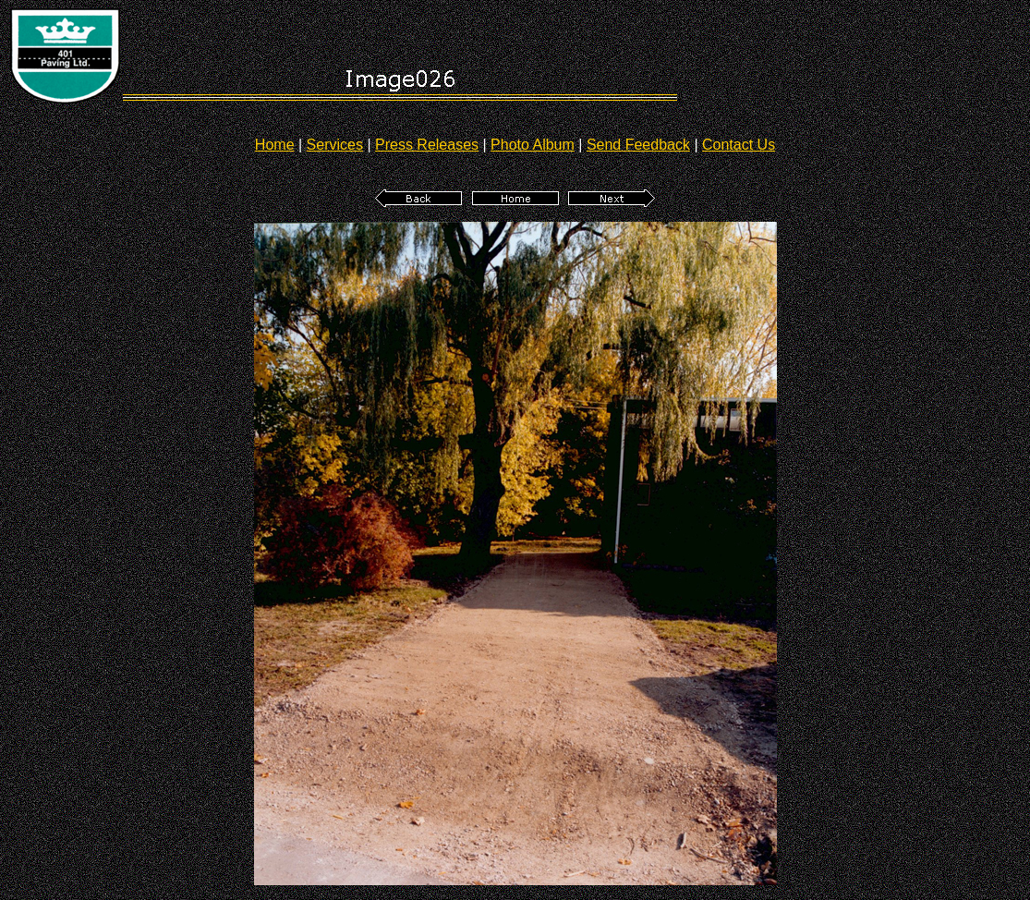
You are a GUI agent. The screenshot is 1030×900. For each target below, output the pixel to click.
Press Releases (427, 144)
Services (335, 144)
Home (275, 144)
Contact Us (738, 144)
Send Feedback (638, 144)
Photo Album (533, 144)
